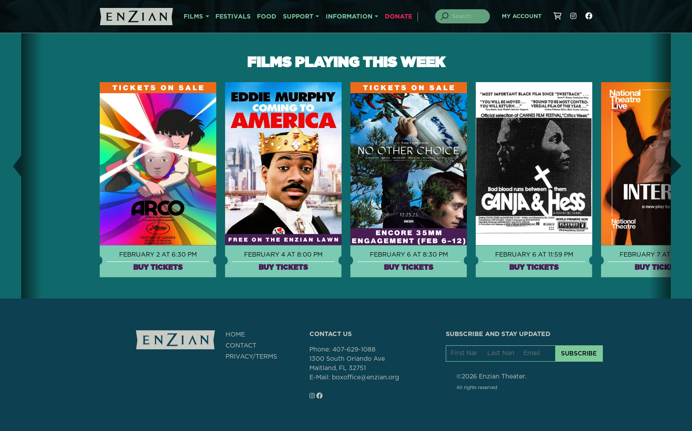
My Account (522, 16)
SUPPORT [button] (298, 17)
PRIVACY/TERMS (251, 357)
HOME (235, 335)
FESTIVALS (233, 17)
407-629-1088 (354, 350)
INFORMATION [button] (349, 17)
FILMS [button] (193, 17)
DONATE (398, 17)
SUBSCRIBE (579, 353)
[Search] (468, 16)
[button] (10, 166)
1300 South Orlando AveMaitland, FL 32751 (347, 363)
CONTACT (241, 346)
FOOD (266, 17)
